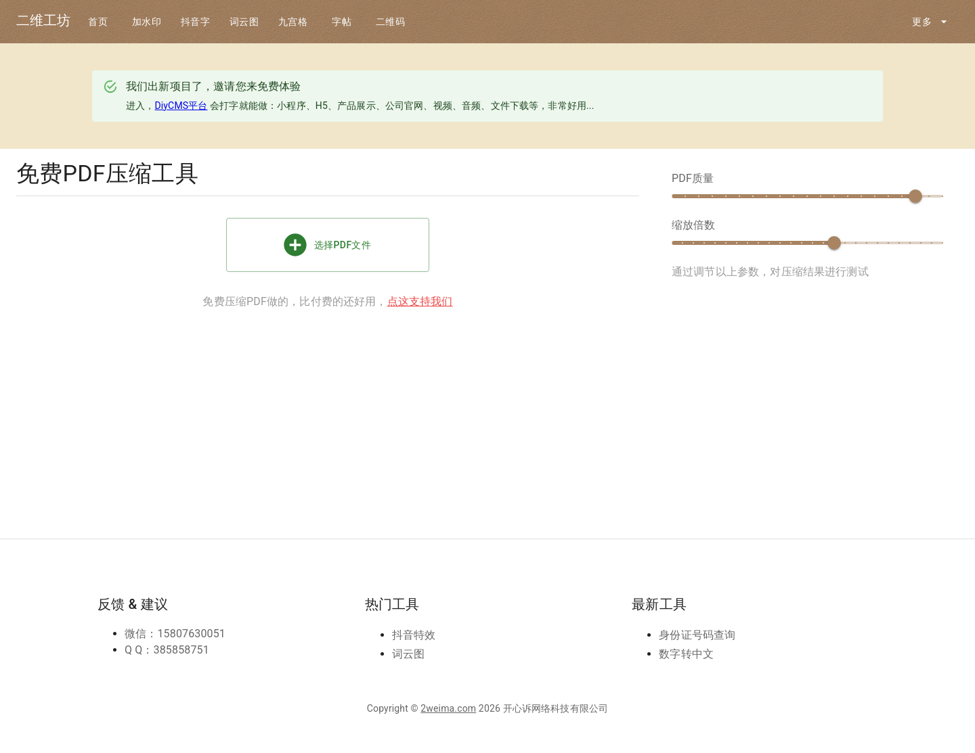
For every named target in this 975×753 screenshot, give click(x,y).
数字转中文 (686, 653)
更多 (930, 22)
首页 (98, 22)
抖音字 (195, 22)
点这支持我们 (420, 301)
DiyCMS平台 (180, 105)
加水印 (147, 22)
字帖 (342, 22)
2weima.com (448, 708)
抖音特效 (414, 635)
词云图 (244, 22)
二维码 (390, 22)
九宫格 (293, 22)
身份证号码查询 (697, 635)
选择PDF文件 (328, 245)
